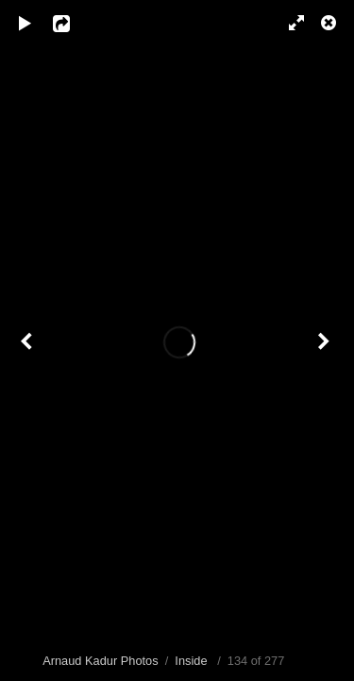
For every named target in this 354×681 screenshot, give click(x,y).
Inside (191, 661)
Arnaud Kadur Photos (100, 661)
